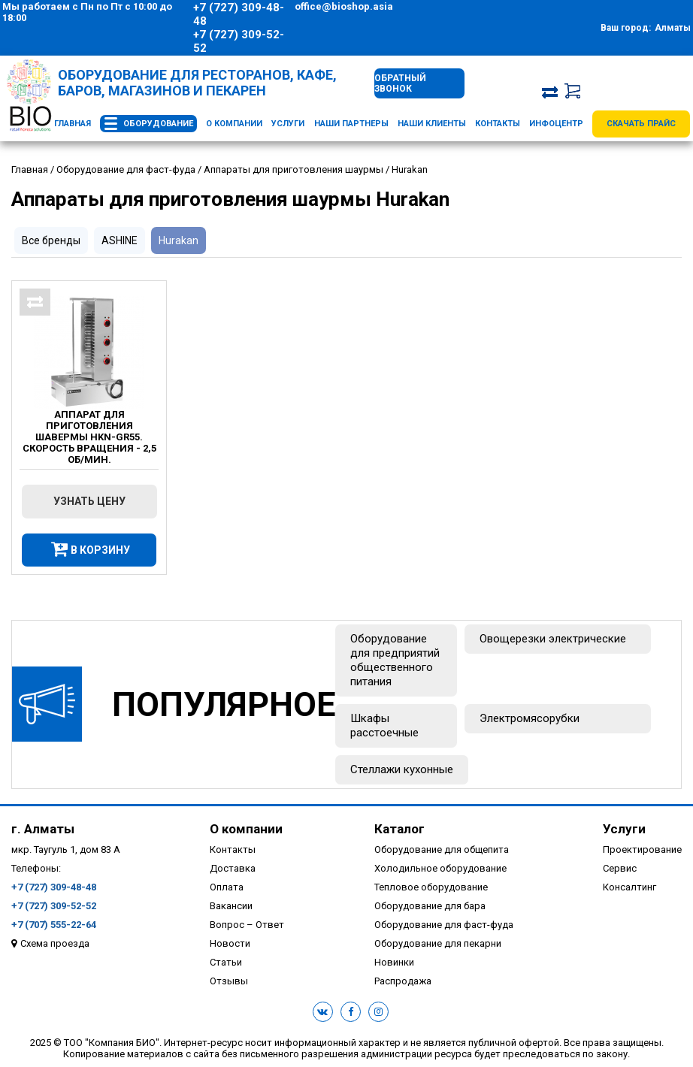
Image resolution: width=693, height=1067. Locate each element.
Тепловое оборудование (431, 887)
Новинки (394, 962)
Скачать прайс (641, 123)
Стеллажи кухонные (401, 769)
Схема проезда (54, 943)
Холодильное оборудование (440, 868)
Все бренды (51, 240)
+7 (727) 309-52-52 (238, 41)
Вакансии (231, 905)
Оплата (227, 887)
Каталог (399, 828)
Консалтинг (629, 887)
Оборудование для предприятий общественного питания (395, 660)
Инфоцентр (556, 123)
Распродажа (402, 981)
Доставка (233, 868)
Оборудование (158, 123)
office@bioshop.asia (344, 6)
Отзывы (229, 981)
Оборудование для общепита (441, 849)
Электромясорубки (530, 718)
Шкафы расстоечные (384, 725)
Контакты (497, 123)
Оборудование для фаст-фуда (443, 924)
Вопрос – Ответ (247, 924)
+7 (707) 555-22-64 (53, 924)
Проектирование (642, 849)
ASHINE (119, 240)
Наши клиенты (432, 123)
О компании (234, 123)
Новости (230, 943)
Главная (72, 123)
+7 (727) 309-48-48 (238, 14)
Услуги (287, 123)
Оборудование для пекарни (437, 943)
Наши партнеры (351, 123)
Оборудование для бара (430, 905)
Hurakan (178, 240)
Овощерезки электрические (553, 638)
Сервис (620, 868)
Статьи (226, 962)
